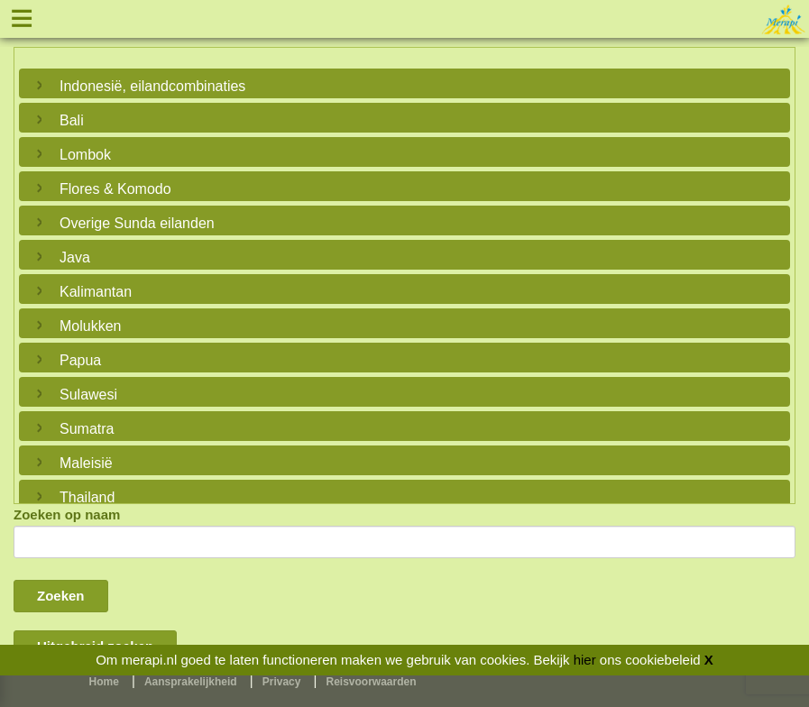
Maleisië (86, 463)
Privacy (281, 681)
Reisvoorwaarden (371, 681)
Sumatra (87, 428)
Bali (72, 120)
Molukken (90, 326)
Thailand (87, 497)
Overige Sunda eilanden (137, 223)
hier (585, 659)
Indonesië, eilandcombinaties (152, 86)
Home (104, 681)
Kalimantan (96, 291)
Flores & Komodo (115, 189)
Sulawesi (88, 394)
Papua (80, 360)
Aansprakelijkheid (190, 681)
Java (75, 257)
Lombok (85, 154)
